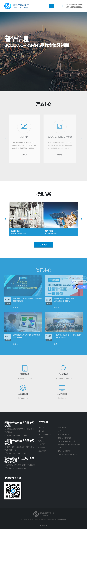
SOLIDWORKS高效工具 (68, 442)
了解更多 (43, 245)
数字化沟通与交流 (66, 438)
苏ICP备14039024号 (60, 519)
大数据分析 (63, 427)
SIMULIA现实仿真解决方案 (69, 455)
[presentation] (5, 138)
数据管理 (42, 448)
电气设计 (42, 441)
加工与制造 (43, 452)
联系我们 (44, 525)
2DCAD (41, 427)
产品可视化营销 (65, 435)
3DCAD (41, 431)
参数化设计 (63, 431)
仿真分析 (42, 445)
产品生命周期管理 (66, 452)
